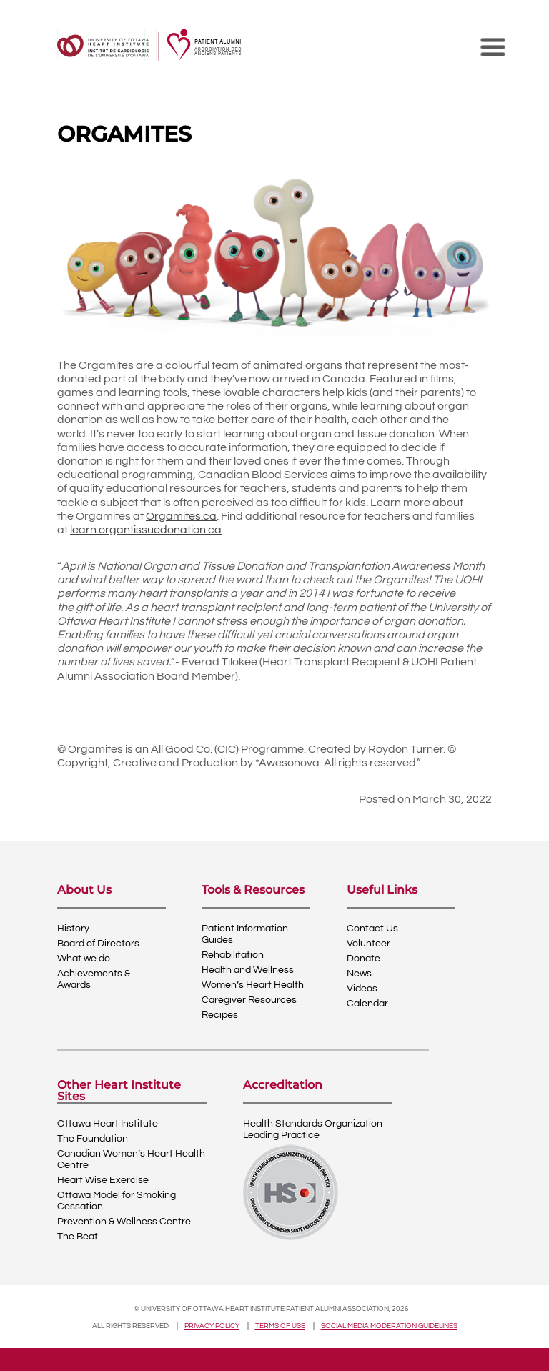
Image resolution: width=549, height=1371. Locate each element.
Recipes (220, 1015)
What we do (83, 959)
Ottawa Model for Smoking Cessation (116, 1201)
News (359, 974)
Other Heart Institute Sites (119, 1090)
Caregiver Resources (249, 1000)
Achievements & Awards (93, 979)
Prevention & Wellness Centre (124, 1222)
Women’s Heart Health (253, 985)
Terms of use (280, 1326)
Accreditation (282, 1085)
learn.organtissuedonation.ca (146, 529)
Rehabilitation (233, 955)
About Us (84, 890)
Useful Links (382, 890)
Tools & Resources (253, 890)
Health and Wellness (248, 970)
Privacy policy (211, 1326)
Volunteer (368, 944)
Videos (362, 989)
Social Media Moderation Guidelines (389, 1326)
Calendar (367, 1004)
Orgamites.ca (181, 516)
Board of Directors (98, 944)
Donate (363, 959)
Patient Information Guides (245, 934)
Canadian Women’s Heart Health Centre (131, 1159)
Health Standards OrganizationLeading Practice (312, 1129)
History (73, 929)
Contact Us (372, 929)
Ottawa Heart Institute (107, 1124)
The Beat (77, 1237)
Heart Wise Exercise (103, 1180)
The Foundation (92, 1139)
